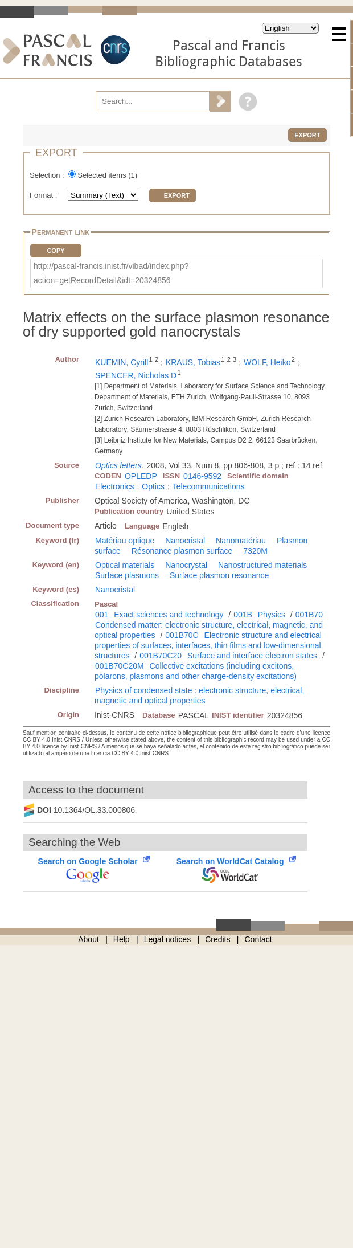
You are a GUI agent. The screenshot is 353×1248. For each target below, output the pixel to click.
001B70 (309, 614)
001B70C (181, 635)
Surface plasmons (127, 575)
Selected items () (107, 175)
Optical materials (124, 565)
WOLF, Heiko (267, 362)
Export (307, 135)
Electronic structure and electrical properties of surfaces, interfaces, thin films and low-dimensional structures (208, 645)
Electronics (114, 486)
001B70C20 (160, 655)
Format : (44, 195)
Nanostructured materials (262, 565)
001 (101, 614)
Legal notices (167, 939)
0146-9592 (202, 476)
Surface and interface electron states (252, 655)
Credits (217, 939)
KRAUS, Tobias (193, 362)
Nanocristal (185, 540)
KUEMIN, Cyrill (121, 362)
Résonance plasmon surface (182, 550)
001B (242, 614)
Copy (55, 250)
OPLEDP (141, 476)
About (88, 939)
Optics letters (118, 465)
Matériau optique (124, 540)
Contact (258, 939)
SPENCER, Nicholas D (135, 375)
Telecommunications (209, 486)
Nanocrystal (186, 565)
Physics (271, 614)
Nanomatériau (241, 540)
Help (121, 939)
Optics (153, 486)
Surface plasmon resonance (219, 575)
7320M (255, 550)
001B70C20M (119, 665)
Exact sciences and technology (168, 614)
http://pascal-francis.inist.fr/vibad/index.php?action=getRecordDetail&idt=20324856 (111, 273)
